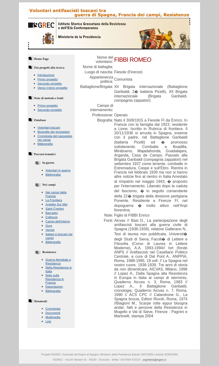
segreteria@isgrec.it (154, 359)
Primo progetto (48, 79)
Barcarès (51, 213)
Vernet (49, 230)
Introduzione (46, 75)
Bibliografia (45, 144)
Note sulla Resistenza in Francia (54, 279)
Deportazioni (54, 286)
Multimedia (52, 317)
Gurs (48, 225)
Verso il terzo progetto (52, 88)
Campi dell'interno (57, 221)
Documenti (52, 313)
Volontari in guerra (57, 170)
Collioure (51, 217)
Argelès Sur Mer (56, 204)
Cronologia (52, 308)
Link (48, 321)
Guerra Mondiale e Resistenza (58, 261)
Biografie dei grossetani (54, 132)
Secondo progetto (50, 83)
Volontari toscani (49, 127)
